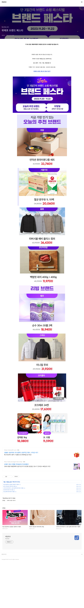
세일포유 (4, 2)
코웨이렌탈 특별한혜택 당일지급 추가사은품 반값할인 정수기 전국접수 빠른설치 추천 (27, 511)
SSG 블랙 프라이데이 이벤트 (9, 536)
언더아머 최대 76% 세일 (8, 535)
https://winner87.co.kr (10, 495)
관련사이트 (4, 599)
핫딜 (4, 527)
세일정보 (7, 584)
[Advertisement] (42, 59)
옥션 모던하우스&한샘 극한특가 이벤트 (11, 529)
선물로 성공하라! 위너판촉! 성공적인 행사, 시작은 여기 (21, 498)
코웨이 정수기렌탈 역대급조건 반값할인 (16, 509)
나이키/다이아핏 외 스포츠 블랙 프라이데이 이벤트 (13, 533)
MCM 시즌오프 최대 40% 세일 (9, 531)
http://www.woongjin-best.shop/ (13, 507)
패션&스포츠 (9, 527)
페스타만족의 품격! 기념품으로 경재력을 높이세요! (18, 500)
